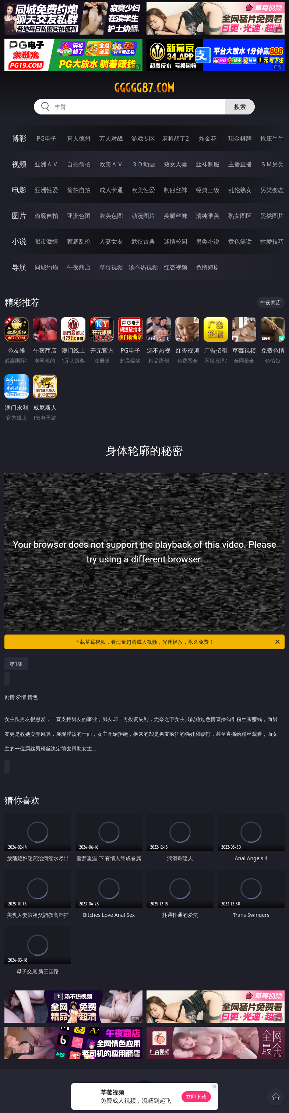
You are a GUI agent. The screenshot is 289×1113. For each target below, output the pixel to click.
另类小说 (207, 241)
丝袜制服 (207, 164)
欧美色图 (111, 216)
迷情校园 (175, 241)
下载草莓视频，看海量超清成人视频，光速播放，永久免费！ (178, 641)
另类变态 (272, 190)
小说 (19, 241)
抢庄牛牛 (272, 138)
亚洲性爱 (46, 190)
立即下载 (196, 1096)
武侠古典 (143, 241)
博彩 (19, 138)
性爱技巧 (272, 241)
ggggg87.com (144, 88)
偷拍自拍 (79, 190)
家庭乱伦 (79, 241)
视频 (19, 164)
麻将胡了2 (175, 138)
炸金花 (207, 138)
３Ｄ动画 (143, 164)
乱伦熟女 (240, 190)
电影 (19, 190)
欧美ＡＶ (111, 164)
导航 (19, 267)
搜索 (240, 107)
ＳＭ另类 (272, 164)
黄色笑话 (240, 241)
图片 (19, 215)
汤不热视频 (143, 267)
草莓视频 (111, 267)
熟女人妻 (175, 164)
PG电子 (46, 138)
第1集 (16, 663)
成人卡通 (111, 190)
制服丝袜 (175, 190)
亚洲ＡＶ (46, 164)
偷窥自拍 (46, 216)
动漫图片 (143, 216)
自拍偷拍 (79, 164)
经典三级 (207, 190)
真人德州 (79, 138)
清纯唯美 (207, 216)
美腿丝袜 (175, 216)
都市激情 (46, 241)
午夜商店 (79, 267)
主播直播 (240, 164)
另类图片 (272, 216)
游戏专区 (143, 138)
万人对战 (111, 138)
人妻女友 (111, 241)
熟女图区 (240, 216)
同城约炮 (46, 267)
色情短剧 (207, 267)
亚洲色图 (79, 216)
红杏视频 (175, 267)
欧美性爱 (143, 190)
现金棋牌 (240, 138)
